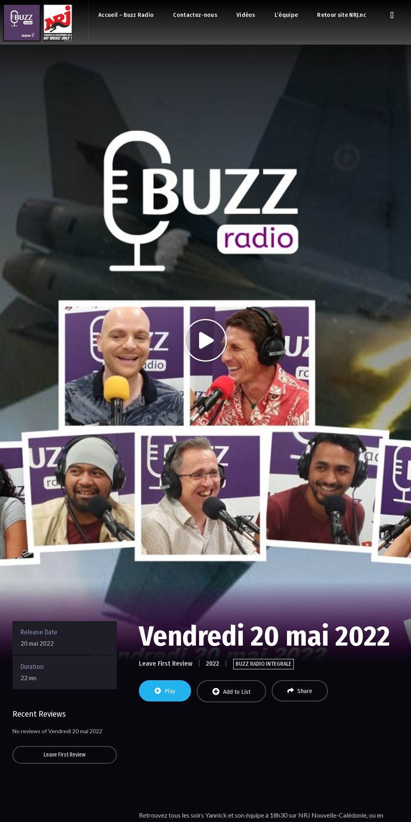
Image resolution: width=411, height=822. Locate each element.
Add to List (231, 691)
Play (165, 691)
